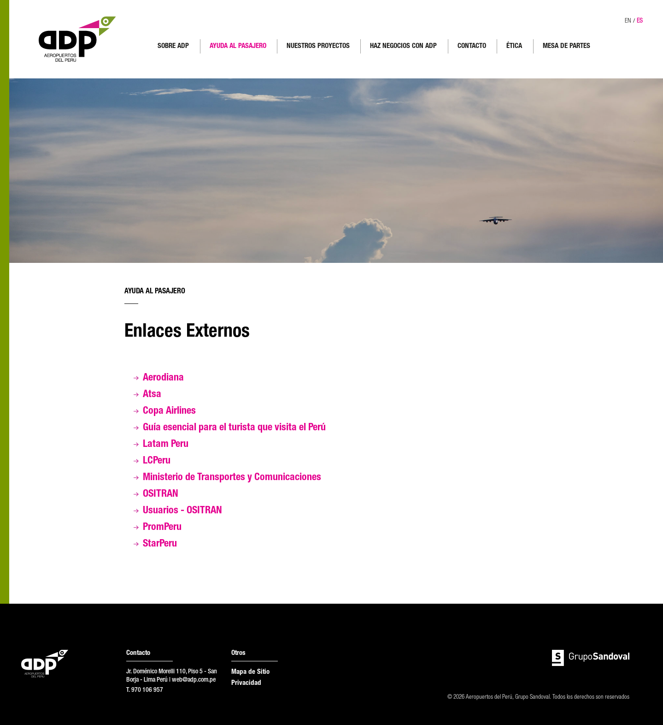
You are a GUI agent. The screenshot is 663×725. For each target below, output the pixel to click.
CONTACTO (472, 46)
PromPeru (162, 528)
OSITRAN (160, 494)
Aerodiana (163, 378)
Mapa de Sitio (250, 672)
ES (640, 21)
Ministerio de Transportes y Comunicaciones (232, 478)
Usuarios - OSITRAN (182, 511)
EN (628, 21)
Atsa (152, 395)
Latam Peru (165, 445)
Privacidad (246, 683)
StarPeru (160, 544)
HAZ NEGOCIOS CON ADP (403, 46)
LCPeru (156, 461)
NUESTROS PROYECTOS (318, 46)
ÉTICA (514, 46)
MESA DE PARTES (566, 46)
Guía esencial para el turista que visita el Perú (234, 428)
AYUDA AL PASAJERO (238, 46)
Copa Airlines (169, 411)
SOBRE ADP (173, 46)
